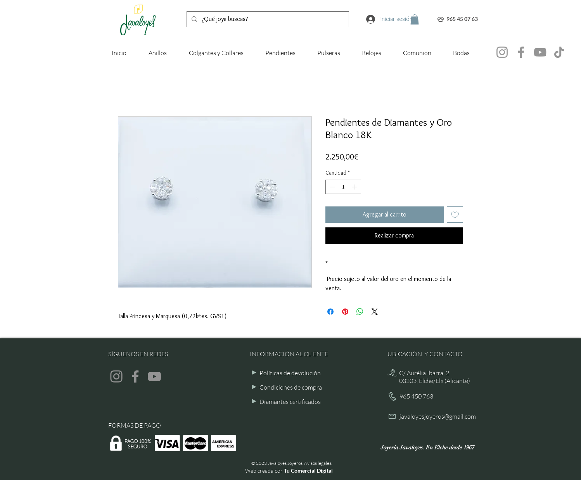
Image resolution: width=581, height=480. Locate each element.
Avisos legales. (318, 463)
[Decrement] (331, 187)
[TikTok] (559, 52)
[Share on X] (374, 311)
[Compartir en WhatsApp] (360, 311)
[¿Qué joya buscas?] (267, 19)
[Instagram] (502, 52)
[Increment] (355, 187)
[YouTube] (540, 52)
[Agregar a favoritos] (455, 214)
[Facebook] (521, 52)
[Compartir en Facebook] (330, 311)
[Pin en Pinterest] (345, 311)
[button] (414, 19)
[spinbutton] (343, 187)
